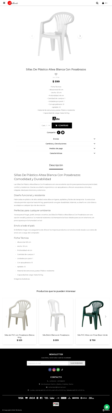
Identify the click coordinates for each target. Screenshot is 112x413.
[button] (80, 36)
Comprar (63, 125)
